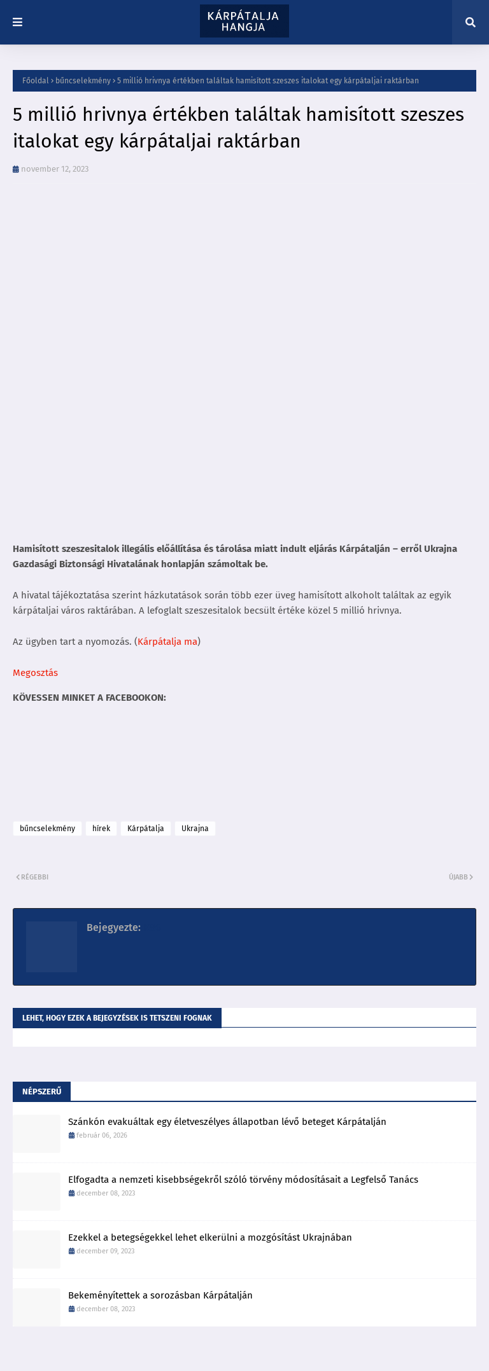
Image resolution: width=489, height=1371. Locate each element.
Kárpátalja (145, 828)
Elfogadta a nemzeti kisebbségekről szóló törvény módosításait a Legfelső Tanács (243, 1179)
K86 (151, 927)
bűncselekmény (83, 80)
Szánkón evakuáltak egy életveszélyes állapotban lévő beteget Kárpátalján (227, 1121)
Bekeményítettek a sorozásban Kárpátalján (160, 1295)
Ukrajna (195, 828)
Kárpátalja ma (167, 641)
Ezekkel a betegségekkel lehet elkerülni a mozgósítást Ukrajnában (210, 1237)
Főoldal (35, 80)
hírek (101, 828)
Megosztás (35, 673)
